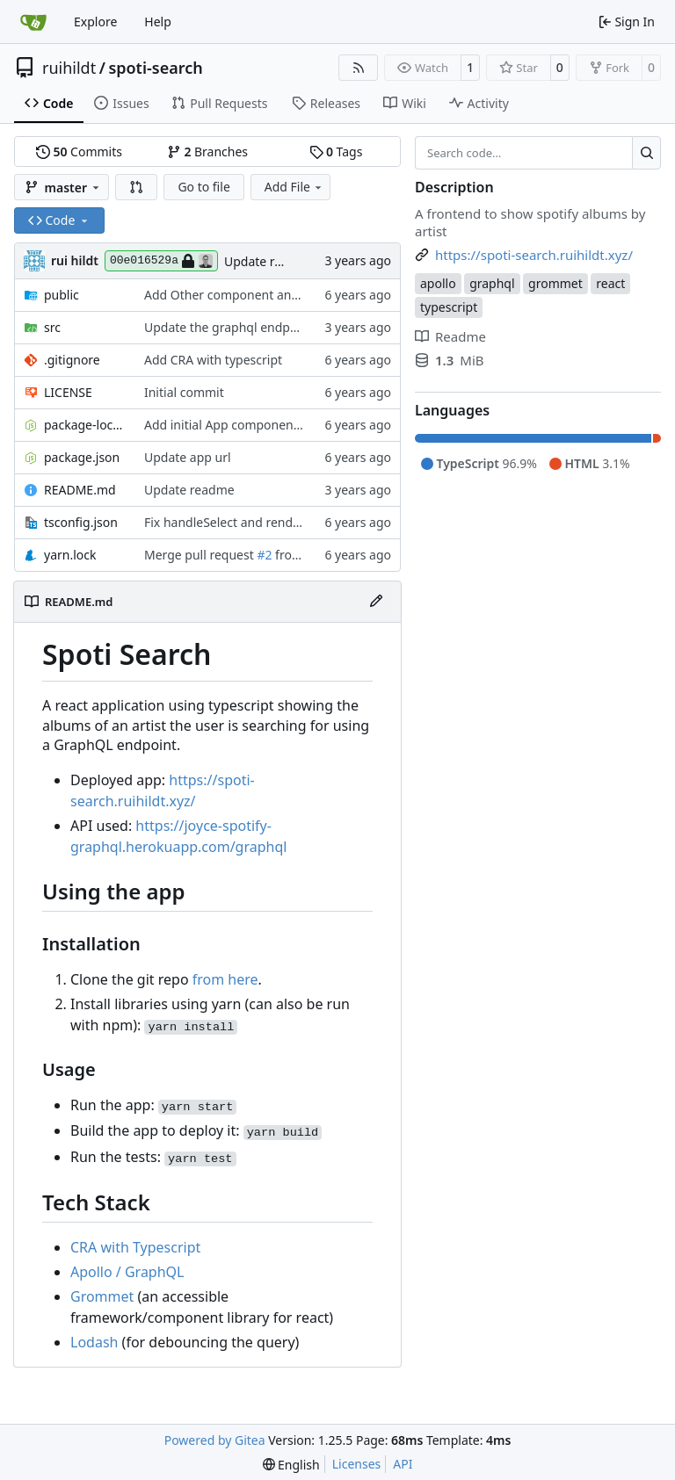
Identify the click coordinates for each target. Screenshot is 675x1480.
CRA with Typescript (135, 1247)
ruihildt (69, 67)
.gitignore (72, 359)
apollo (438, 283)
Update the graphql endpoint (228, 327)
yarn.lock (70, 554)
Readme (450, 336)
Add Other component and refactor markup (270, 294)
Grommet (102, 1296)
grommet (555, 283)
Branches (207, 151)
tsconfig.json (81, 522)
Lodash (94, 1342)
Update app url (187, 457)
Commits (79, 151)
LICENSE (68, 392)
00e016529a (161, 261)
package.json (82, 457)
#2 (264, 554)
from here (225, 979)
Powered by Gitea (214, 1440)
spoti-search (155, 67)
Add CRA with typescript (213, 359)
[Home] (33, 22)
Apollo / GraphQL (127, 1271)
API (402, 1463)
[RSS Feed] (358, 67)
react (610, 283)
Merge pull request (200, 554)
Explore (95, 21)
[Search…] (646, 153)
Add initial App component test (233, 424)
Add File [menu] (294, 186)
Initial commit (184, 392)
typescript (448, 307)
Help (157, 21)
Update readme (269, 261)
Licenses (356, 1463)
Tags (336, 151)
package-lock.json (85, 424)
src (52, 327)
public (61, 294)
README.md (80, 489)
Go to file (203, 186)
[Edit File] (376, 602)
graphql (491, 283)
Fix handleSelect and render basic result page (275, 522)
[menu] (291, 1464)
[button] (136, 187)
